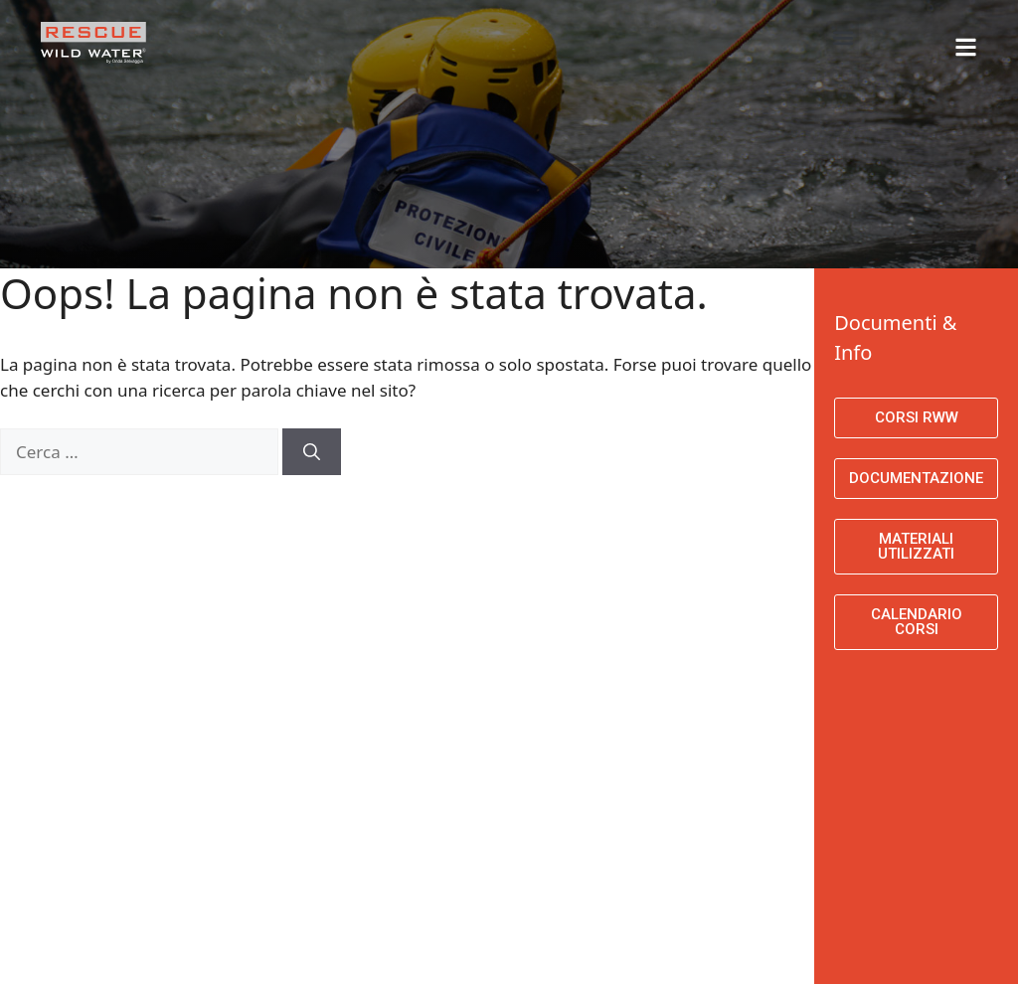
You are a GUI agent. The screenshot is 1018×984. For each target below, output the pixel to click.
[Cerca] (311, 452)
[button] (842, 37)
